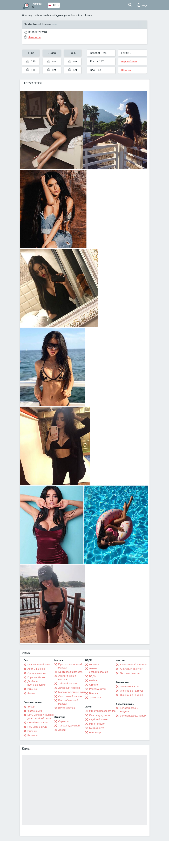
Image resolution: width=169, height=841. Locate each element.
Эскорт (32, 706)
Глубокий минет (98, 719)
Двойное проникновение (37, 683)
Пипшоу (32, 731)
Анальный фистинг (131, 668)
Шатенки (126, 70)
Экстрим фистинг (130, 673)
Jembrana (48, 15)
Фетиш (32, 693)
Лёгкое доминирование (98, 670)
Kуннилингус (96, 728)
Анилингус (95, 732)
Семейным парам (38, 722)
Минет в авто (97, 723)
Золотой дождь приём (133, 715)
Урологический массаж (67, 677)
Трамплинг (95, 697)
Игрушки (33, 689)
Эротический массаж (70, 671)
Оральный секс (37, 673)
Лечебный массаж (69, 687)
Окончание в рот (130, 686)
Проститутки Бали (32, 15)
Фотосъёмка (35, 710)
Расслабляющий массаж (68, 702)
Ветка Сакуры (66, 708)
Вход (142, 5)
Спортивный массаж (70, 696)
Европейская (129, 61)
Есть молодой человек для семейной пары (41, 716)
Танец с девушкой (69, 725)
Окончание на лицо (131, 695)
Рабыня (93, 680)
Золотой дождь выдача (129, 709)
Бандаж (93, 693)
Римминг (33, 735)
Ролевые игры (97, 689)
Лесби (62, 729)
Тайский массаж (67, 683)
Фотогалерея (33, 83)
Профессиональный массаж (70, 666)
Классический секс (39, 664)
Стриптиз (63, 721)
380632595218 (37, 32)
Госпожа (94, 664)
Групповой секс (37, 677)
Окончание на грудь (132, 690)
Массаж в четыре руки (71, 692)
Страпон (94, 684)
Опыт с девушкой (99, 715)
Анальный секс (36, 668)
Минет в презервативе (102, 710)
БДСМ (93, 676)
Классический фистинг (133, 664)
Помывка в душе (37, 726)
